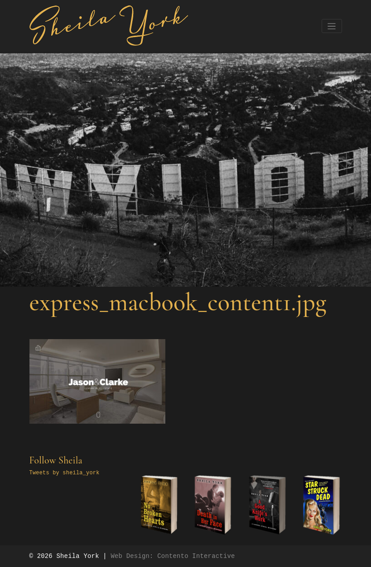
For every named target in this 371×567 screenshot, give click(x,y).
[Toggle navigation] (332, 26)
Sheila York (77, 556)
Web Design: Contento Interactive (173, 556)
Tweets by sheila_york (64, 473)
